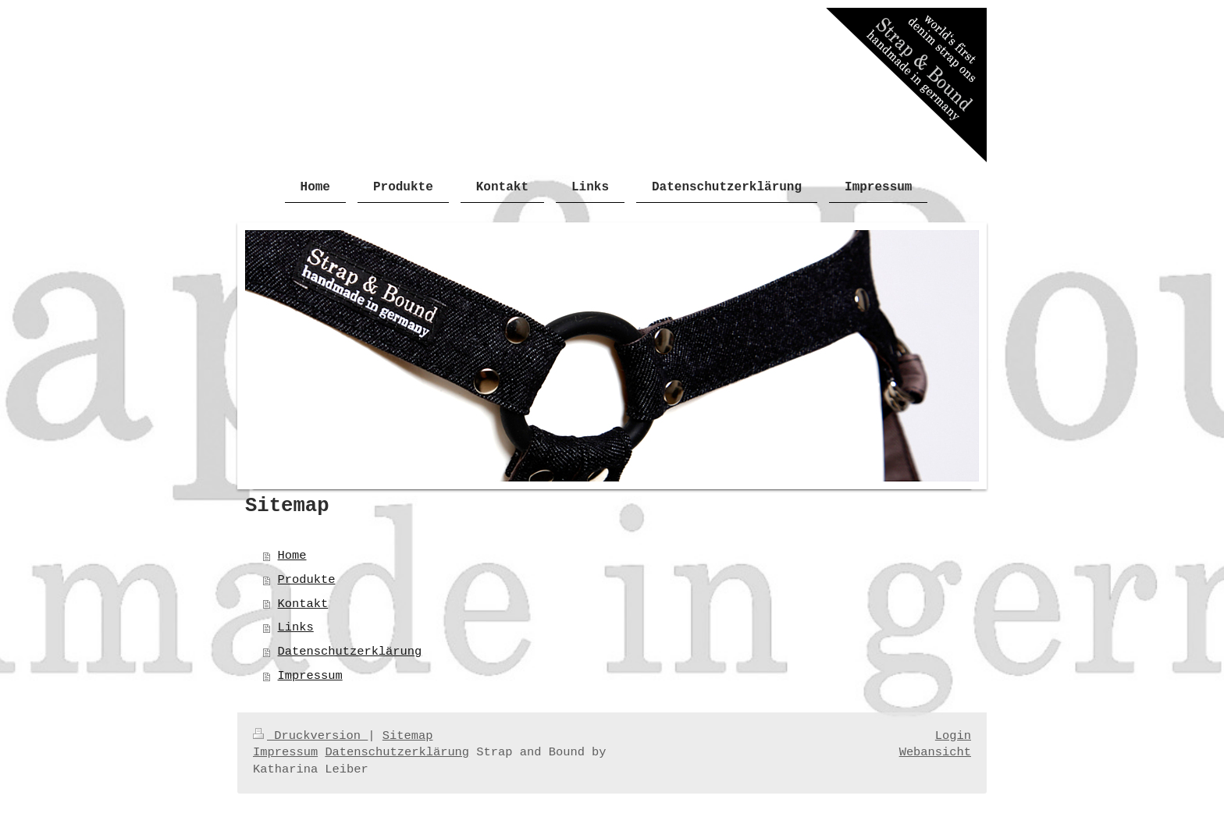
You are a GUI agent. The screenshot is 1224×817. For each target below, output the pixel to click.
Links (296, 627)
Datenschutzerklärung (350, 652)
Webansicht (935, 752)
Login (953, 736)
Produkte (307, 580)
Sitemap (407, 736)
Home (292, 556)
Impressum (310, 676)
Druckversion (310, 736)
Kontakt (303, 604)
